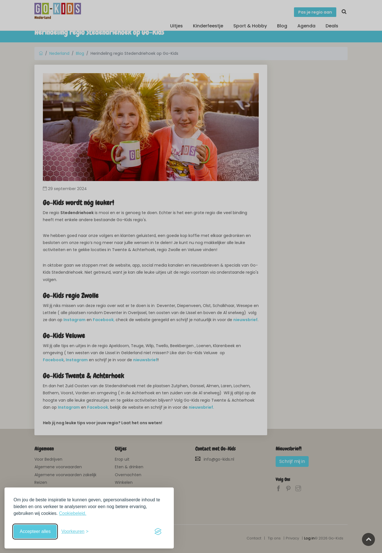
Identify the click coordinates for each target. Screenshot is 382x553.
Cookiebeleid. (72, 513)
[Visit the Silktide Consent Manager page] (158, 531)
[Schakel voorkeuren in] (74, 531)
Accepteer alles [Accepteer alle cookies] (35, 531)
